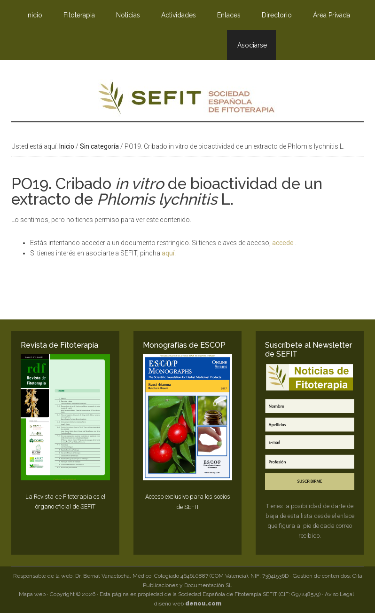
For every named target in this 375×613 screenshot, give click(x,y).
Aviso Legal (339, 594)
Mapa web (32, 594)
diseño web (187, 603)
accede (283, 243)
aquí (168, 253)
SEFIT (187, 100)
